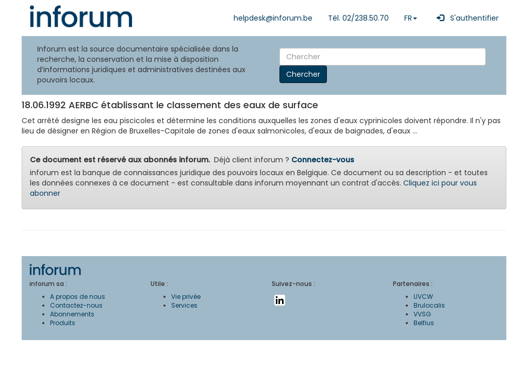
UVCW (423, 296)
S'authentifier (466, 18)
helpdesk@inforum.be (273, 18)
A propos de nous (77, 296)
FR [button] (410, 18)
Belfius (424, 322)
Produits (62, 322)
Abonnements (72, 314)
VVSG (422, 314)
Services (184, 305)
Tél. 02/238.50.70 (358, 18)
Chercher (303, 74)
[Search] (382, 56)
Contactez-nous (76, 305)
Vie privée (186, 296)
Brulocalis (429, 305)
